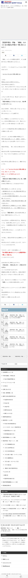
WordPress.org (6, 566)
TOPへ (21, 576)
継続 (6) (6, 475)
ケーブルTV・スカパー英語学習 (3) (12, 427)
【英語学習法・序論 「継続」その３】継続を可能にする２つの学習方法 (17, 337)
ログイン (5, 555)
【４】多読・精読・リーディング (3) (13, 454)
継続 (3, 52)
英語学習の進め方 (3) (9, 478)
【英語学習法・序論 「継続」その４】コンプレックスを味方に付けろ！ (17, 330)
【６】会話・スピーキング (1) (11, 461)
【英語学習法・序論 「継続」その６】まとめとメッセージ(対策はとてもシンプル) (16, 345)
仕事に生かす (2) (7, 389)
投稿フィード (6, 559)
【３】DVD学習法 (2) (9, 451)
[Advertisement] (14, 24)
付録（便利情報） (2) (8, 392)
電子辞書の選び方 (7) (9, 434)
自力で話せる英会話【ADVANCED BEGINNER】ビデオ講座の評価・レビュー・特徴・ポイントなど (14, 515)
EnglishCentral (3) (8, 399)
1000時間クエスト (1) (8, 372)
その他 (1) (5, 386)
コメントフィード (7, 562)
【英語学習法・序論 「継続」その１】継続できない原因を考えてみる (16, 323)
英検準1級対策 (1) (7, 416)
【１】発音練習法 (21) (9, 444)
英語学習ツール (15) (7, 420)
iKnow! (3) (6, 403)
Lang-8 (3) (6, 406)
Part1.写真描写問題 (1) (9, 379)
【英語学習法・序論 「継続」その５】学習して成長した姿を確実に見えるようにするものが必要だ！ (17, 316)
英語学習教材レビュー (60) (9, 437)
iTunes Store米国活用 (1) (10, 423)
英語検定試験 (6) (7, 485)
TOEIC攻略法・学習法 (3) (9, 375)
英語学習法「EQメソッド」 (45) (10, 440)
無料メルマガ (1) (8, 413)
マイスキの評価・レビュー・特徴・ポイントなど (14, 505)
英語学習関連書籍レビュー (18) (10, 482)
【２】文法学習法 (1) (9, 447)
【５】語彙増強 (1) (8, 458)
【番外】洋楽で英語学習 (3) (10, 468)
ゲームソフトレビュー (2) (9, 382)
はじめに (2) (7, 471)
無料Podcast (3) (8, 410)
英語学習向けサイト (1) (9, 430)
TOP (13, 525)
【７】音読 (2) (7, 464)
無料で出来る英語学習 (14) (9, 396)
